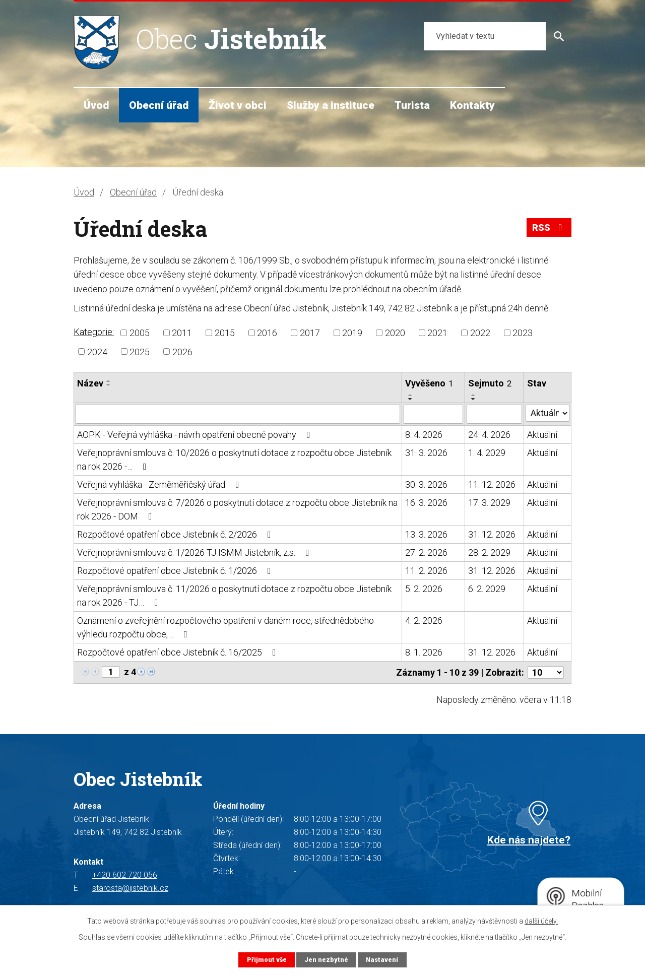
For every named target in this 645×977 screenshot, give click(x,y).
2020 (395, 333)
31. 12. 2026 (491, 534)
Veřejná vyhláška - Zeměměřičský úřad (160, 484)
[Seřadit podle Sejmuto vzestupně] (473, 395)
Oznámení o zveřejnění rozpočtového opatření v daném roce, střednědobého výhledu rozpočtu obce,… (225, 627)
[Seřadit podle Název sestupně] (108, 385)
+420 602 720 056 (124, 875)
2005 (140, 333)
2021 (437, 333)
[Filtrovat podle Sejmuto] (494, 414)
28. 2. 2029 (489, 552)
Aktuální (542, 434)
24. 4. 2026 (489, 434)
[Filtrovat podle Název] (238, 414)
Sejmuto (489, 383)
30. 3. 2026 (426, 484)
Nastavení (382, 959)
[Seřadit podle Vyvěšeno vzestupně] (410, 395)
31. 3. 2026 (426, 452)
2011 (182, 333)
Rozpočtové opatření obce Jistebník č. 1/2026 (176, 570)
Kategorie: (94, 332)
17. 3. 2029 (489, 502)
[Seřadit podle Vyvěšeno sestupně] (410, 399)
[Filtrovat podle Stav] (547, 413)
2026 (182, 351)
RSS (549, 227)
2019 (352, 333)
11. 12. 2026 (491, 484)
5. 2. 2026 (423, 588)
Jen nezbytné (326, 959)
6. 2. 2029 (486, 588)
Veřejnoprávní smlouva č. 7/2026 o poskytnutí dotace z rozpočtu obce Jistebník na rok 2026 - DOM (237, 509)
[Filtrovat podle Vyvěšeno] (434, 414)
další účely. (541, 921)
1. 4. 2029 (486, 452)
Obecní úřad (158, 105)
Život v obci (238, 105)
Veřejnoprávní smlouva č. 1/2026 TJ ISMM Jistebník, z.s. (195, 552)
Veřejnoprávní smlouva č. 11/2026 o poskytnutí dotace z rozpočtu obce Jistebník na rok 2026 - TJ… (234, 595)
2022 (480, 333)
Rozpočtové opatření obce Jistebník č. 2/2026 (176, 534)
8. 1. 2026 (423, 652)
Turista (412, 105)
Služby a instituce (330, 105)
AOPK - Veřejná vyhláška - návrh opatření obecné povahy (195, 434)
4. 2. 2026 (423, 620)
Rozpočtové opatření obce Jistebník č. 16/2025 (178, 652)
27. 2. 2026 (426, 552)
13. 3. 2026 (426, 534)
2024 (97, 351)
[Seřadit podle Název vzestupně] (108, 381)
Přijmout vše (267, 959)
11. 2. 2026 (426, 570)
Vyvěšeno (429, 383)
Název (90, 383)
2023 (522, 333)
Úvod (96, 105)
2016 (267, 333)
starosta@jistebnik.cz (130, 888)
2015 (225, 333)
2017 (310, 333)
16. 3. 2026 (426, 502)
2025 (140, 351)
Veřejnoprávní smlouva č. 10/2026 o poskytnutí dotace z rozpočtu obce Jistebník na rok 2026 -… (234, 459)
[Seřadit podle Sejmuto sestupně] (473, 399)
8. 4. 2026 (423, 434)
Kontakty (472, 105)
